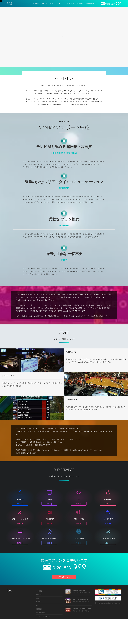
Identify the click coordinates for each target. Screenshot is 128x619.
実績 (37, 598)
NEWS (38, 602)
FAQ (37, 605)
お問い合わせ (40, 613)
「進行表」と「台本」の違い (81, 608)
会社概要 (39, 591)
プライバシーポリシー (43, 616)
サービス (39, 595)
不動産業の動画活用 (78, 590)
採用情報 (39, 609)
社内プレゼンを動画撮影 (80, 599)
